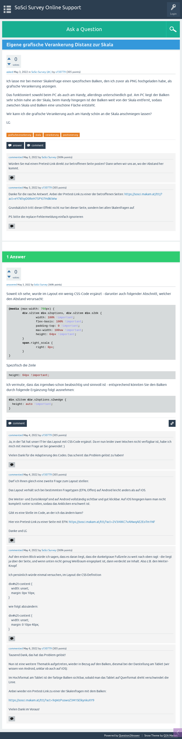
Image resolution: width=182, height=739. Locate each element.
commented (16, 157)
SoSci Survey (49, 157)
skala (38, 135)
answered (11, 284)
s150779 (61, 71)
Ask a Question (84, 29)
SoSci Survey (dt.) (41, 71)
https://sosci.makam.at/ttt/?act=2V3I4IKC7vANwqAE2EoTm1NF (112, 522)
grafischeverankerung (19, 135)
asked (9, 71)
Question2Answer (129, 735)
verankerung (52, 135)
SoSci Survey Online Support (48, 7)
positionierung (70, 135)
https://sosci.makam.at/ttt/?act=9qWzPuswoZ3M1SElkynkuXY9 (51, 700)
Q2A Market (171, 735)
